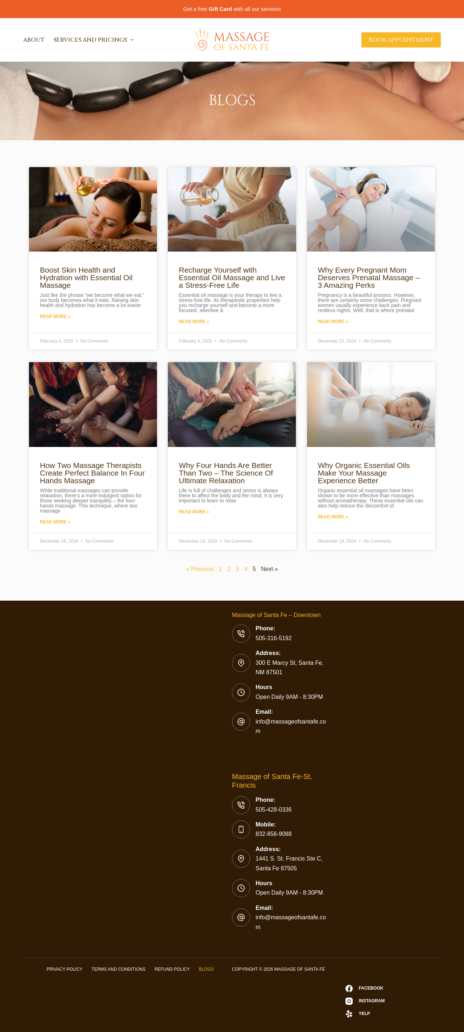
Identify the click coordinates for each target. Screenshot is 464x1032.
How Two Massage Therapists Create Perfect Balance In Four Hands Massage (92, 473)
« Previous (200, 569)
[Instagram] (365, 1001)
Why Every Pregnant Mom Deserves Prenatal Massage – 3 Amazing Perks (369, 277)
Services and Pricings (95, 40)
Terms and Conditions (119, 969)
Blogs (206, 969)
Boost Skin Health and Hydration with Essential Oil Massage (86, 277)
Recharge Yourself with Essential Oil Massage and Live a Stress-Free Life (232, 277)
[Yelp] (365, 1014)
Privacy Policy (65, 969)
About (34, 40)
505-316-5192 (274, 638)
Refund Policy (172, 969)
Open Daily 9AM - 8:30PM (289, 697)
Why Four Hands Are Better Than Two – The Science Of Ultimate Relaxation (226, 473)
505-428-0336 (274, 810)
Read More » (55, 316)
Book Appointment (401, 40)
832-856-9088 (274, 834)
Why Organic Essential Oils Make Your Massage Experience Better (364, 473)
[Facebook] (365, 988)
